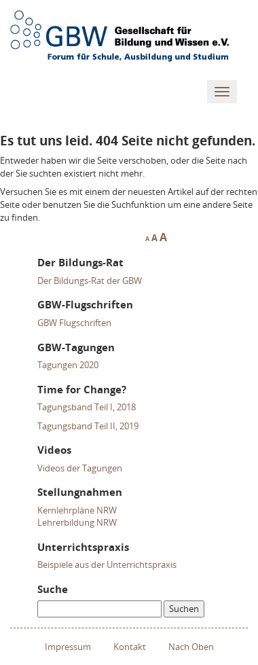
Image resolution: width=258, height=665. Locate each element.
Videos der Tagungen (79, 468)
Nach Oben (191, 647)
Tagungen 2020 (67, 365)
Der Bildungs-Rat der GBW (89, 280)
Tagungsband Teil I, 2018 (86, 407)
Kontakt (129, 647)
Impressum (68, 647)
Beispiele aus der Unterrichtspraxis (107, 564)
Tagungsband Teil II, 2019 (88, 426)
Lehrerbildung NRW (77, 522)
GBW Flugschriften (74, 323)
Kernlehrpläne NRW (77, 510)
